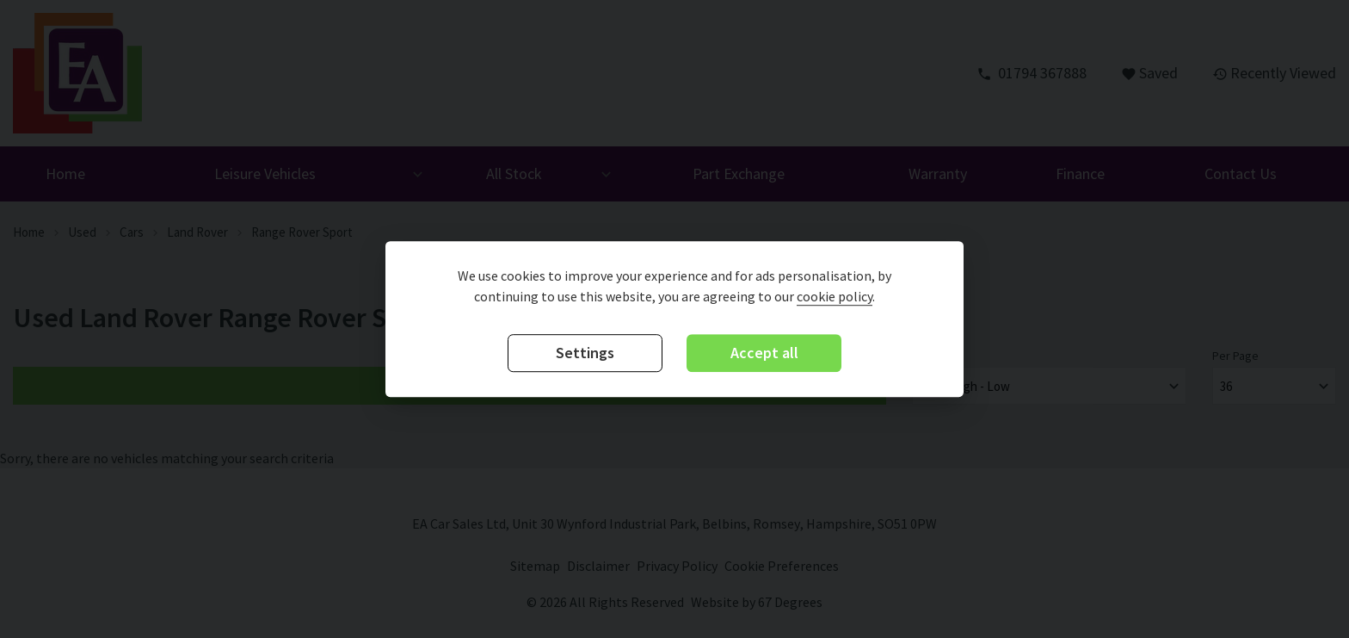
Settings (585, 353)
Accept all (764, 353)
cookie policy (834, 297)
